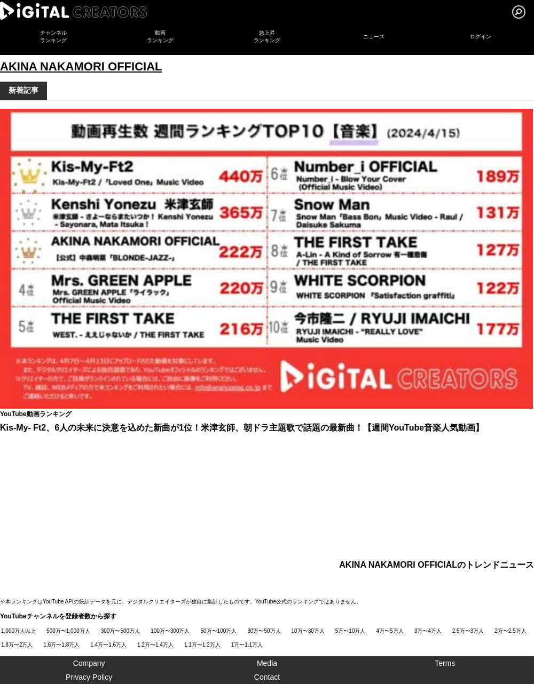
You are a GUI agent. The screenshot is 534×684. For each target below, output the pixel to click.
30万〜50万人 (263, 631)
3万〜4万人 (428, 631)
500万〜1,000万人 (68, 631)
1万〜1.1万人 (247, 645)
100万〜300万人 (170, 631)
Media (267, 663)
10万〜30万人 (308, 631)
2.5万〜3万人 (468, 631)
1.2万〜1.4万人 (155, 645)
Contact (267, 677)
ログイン (480, 36)
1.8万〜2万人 (17, 645)
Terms (445, 663)
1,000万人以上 (18, 631)
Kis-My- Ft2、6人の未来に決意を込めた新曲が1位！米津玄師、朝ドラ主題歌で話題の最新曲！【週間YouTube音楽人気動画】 (242, 427)
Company (89, 663)
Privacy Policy (89, 677)
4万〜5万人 (390, 631)
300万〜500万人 (120, 631)
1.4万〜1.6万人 (108, 645)
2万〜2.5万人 (510, 631)
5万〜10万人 (350, 631)
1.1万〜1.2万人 (202, 645)
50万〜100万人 (219, 631)
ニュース (373, 36)
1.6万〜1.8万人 (61, 645)
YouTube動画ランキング (36, 414)
